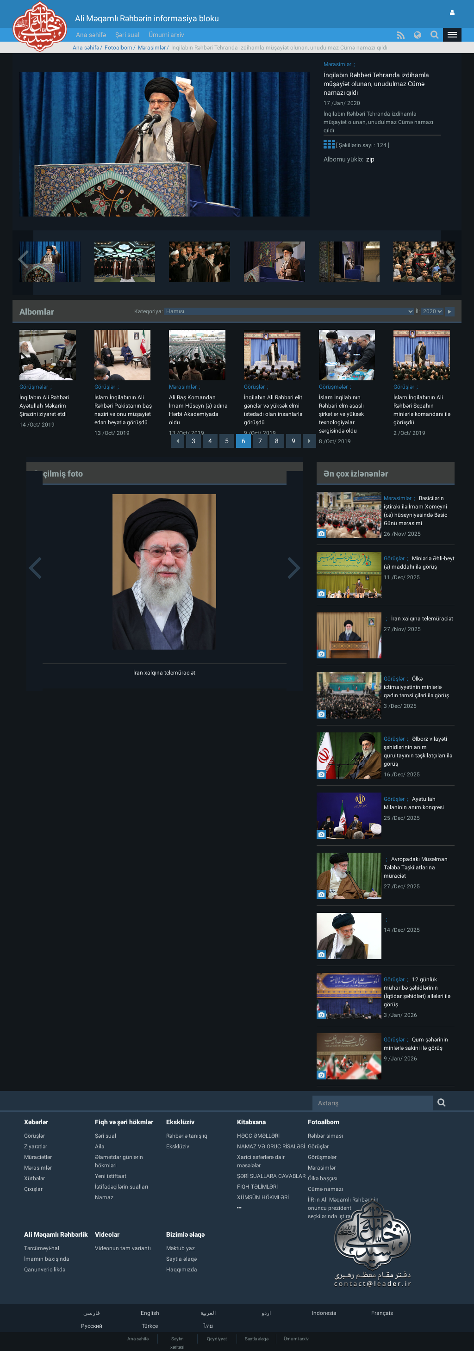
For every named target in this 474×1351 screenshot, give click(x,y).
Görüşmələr (33, 387)
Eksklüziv (180, 1122)
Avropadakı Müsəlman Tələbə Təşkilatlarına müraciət (416, 867)
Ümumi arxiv (166, 34)
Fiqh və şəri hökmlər (124, 1122)
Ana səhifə (91, 34)
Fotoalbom (118, 47)
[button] (452, 35)
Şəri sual (127, 34)
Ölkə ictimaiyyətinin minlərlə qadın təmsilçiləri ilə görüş (416, 687)
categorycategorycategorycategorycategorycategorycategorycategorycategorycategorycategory (289, 311)
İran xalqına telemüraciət (164, 672)
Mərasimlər (152, 47)
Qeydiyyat (217, 1338)
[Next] (309, 441)
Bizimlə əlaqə (185, 1234)
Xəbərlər (36, 1122)
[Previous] (177, 441)
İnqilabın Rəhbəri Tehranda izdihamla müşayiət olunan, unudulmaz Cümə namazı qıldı (376, 83)
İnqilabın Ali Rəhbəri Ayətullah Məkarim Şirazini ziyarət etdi (44, 405)
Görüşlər (104, 387)
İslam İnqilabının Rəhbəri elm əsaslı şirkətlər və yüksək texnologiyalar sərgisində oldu (341, 414)
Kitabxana (251, 1122)
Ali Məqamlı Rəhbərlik (56, 1234)
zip (368, 159)
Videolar (107, 1234)
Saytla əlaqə (256, 1338)
